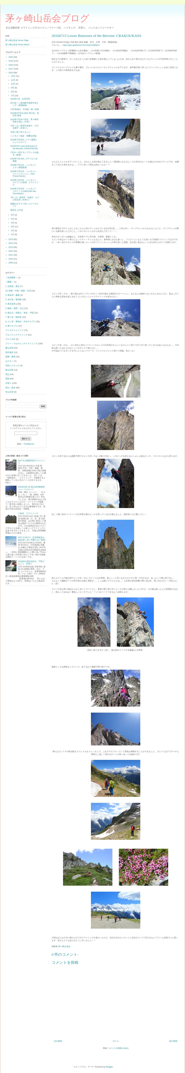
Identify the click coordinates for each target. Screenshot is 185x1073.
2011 (11, 255)
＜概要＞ (9, 282)
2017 (11, 69)
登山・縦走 (10, 387)
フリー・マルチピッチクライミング (21, 343)
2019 (11, 61)
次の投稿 (58, 1041)
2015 (11, 239)
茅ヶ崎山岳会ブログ (47, 18)
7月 (13, 95)
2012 (11, 251)
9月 (13, 88)
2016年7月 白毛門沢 (20, 99)
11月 (13, 80)
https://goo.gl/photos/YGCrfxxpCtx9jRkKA (81, 45)
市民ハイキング (12, 365)
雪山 (7, 374)
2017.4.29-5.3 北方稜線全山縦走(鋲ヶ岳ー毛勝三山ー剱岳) (31, 538)
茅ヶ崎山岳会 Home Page (17, 40)
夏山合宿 (9, 348)
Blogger (109, 1067)
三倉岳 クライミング (28, 513)
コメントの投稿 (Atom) (118, 1048)
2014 (11, 243)
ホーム (116, 1041)
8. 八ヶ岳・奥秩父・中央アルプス (20, 321)
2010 (11, 259)
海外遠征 (9, 352)
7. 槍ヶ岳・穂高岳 (13, 317)
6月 (13, 215)
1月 (13, 234)
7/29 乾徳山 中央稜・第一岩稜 (24, 109)
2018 (11, 65)
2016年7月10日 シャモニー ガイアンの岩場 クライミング (24, 182)
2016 (11, 72)
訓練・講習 (10, 356)
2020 (11, 57)
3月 (13, 226)
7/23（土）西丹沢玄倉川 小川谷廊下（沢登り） (24, 127)
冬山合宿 (9, 392)
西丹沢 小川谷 (16, 210)
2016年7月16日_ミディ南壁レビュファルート (23, 141)
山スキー (9, 361)
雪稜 (7, 378)
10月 (13, 84)
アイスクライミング (14, 330)
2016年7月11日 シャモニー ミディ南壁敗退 (24, 166)
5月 (13, 219)
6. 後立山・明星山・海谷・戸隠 (19, 313)
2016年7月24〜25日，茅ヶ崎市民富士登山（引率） (24, 120)
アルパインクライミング (16, 335)
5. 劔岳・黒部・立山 (14, 308)
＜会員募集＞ (11, 277)
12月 (13, 76)
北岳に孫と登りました (20, 132)
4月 (13, 223)
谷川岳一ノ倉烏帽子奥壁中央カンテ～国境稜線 (24, 104)
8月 (13, 92)
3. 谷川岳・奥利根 (13, 299)
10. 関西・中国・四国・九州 (18, 291)
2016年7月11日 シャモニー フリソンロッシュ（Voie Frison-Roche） (24, 173)
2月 (13, 230)
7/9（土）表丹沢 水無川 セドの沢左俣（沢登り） (24, 198)
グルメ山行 (10, 339)
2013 (11, 247)
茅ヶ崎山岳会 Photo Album (17, 44)
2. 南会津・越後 (12, 295)
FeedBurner (29, 444)
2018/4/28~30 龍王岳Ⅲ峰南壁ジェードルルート (31, 488)
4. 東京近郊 (10, 304)
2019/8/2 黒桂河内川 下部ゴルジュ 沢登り (31, 562)
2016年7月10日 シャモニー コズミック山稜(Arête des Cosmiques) (24, 191)
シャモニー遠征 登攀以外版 (23, 136)
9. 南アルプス (11, 326)
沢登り (8, 383)
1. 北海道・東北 (12, 286)
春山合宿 (9, 370)
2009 (11, 263)
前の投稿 (173, 1041)
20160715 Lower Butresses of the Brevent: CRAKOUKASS (24, 147)
